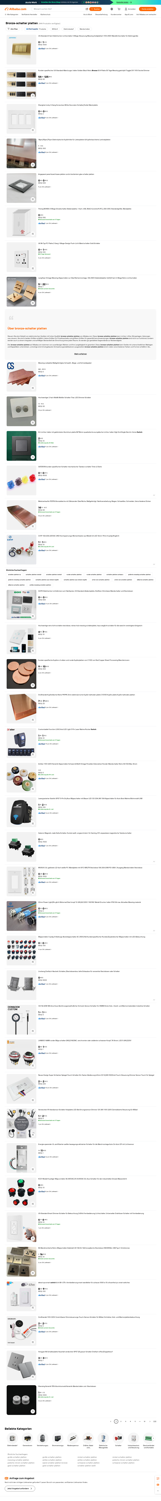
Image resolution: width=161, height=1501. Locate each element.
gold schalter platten (16, 1466)
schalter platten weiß (87, 1466)
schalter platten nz (14, 574)
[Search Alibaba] (59, 9)
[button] (86, 9)
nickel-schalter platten (87, 1457)
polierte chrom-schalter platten (125, 1460)
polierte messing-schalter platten (139, 574)
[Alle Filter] (13, 29)
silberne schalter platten (145, 580)
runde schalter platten (74, 574)
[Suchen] (95, 9)
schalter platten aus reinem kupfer (47, 580)
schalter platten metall (33, 574)
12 (144, 1421)
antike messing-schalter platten (40, 585)
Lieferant (55, 48)
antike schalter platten (52, 1460)
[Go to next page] (150, 1421)
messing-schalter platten (18, 1460)
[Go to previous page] (111, 1421)
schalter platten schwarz (115, 574)
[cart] (119, 9)
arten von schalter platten (101, 580)
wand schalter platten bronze (54, 1463)
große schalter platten (17, 1457)
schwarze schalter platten (89, 1463)
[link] (158, 1478)
